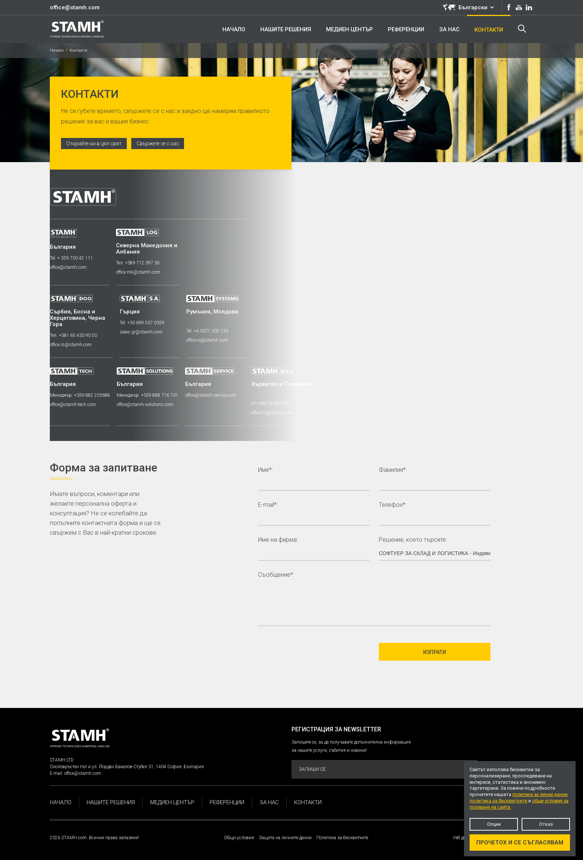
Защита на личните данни (285, 837)
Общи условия (239, 837)
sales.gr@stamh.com (141, 332)
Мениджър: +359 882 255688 (80, 395)
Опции (494, 824)
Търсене (522, 29)
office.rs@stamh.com (71, 344)
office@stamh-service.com (212, 395)
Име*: (265, 470)
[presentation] (314, 651)
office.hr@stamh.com (274, 412)
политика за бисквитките (498, 800)
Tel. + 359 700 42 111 (71, 258)
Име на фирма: (278, 540)
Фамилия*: (393, 470)
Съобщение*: (276, 575)
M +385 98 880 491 (273, 403)
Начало (57, 50)
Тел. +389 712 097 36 (138, 262)
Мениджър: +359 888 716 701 (148, 395)
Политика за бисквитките (342, 837)
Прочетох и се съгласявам (519, 842)
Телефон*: (392, 505)
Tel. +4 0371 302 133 (208, 331)
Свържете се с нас (160, 143)
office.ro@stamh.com (208, 340)
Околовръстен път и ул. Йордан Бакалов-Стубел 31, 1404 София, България (127, 766)
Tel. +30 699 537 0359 (142, 322)
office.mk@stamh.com (139, 272)
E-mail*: (268, 505)
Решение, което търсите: (413, 540)
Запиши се (384, 769)
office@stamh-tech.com (73, 404)
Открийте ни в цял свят (94, 143)
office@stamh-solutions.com (145, 404)
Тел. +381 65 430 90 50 (73, 335)
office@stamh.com (75, 7)
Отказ (546, 824)
